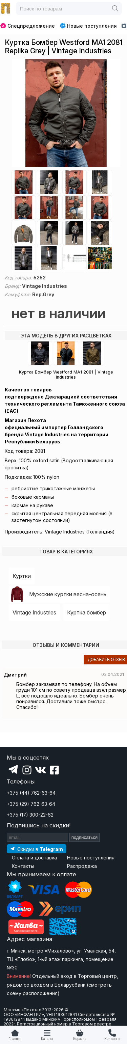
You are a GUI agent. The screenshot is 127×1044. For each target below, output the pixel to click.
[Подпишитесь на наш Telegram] (36, 848)
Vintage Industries (34, 612)
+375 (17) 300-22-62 (30, 815)
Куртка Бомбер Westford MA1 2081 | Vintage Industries (66, 374)
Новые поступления (88, 26)
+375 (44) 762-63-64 (31, 793)
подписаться (84, 837)
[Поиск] (115, 8)
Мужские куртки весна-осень (67, 594)
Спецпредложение (27, 26)
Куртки (22, 576)
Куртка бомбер (86, 612)
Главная (14, 1039)
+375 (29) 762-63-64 (31, 804)
